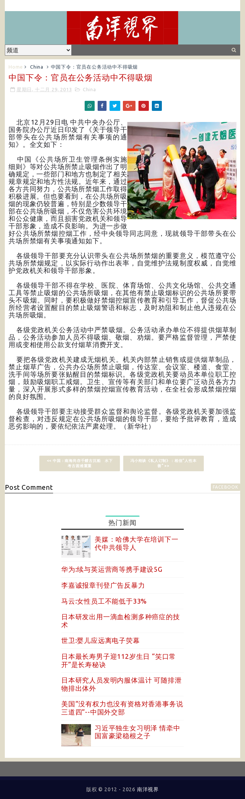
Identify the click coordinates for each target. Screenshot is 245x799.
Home (16, 66)
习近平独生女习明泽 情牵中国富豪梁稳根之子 (137, 732)
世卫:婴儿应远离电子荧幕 (100, 640)
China (36, 66)
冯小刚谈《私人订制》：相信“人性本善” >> (163, 463)
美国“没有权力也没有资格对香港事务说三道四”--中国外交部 (122, 708)
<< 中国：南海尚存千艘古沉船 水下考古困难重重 (80, 463)
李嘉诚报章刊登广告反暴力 (103, 585)
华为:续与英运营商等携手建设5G (112, 569)
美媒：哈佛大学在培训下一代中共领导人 (137, 543)
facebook (225, 487)
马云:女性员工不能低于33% (104, 601)
